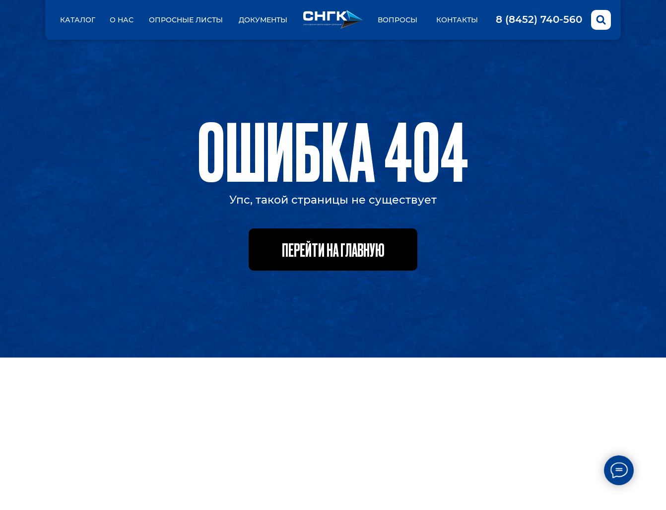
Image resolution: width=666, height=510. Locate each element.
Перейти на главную (333, 249)
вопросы (397, 19)
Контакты (457, 19)
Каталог (77, 19)
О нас (121, 19)
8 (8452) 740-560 (539, 19)
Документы (263, 19)
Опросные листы (186, 19)
